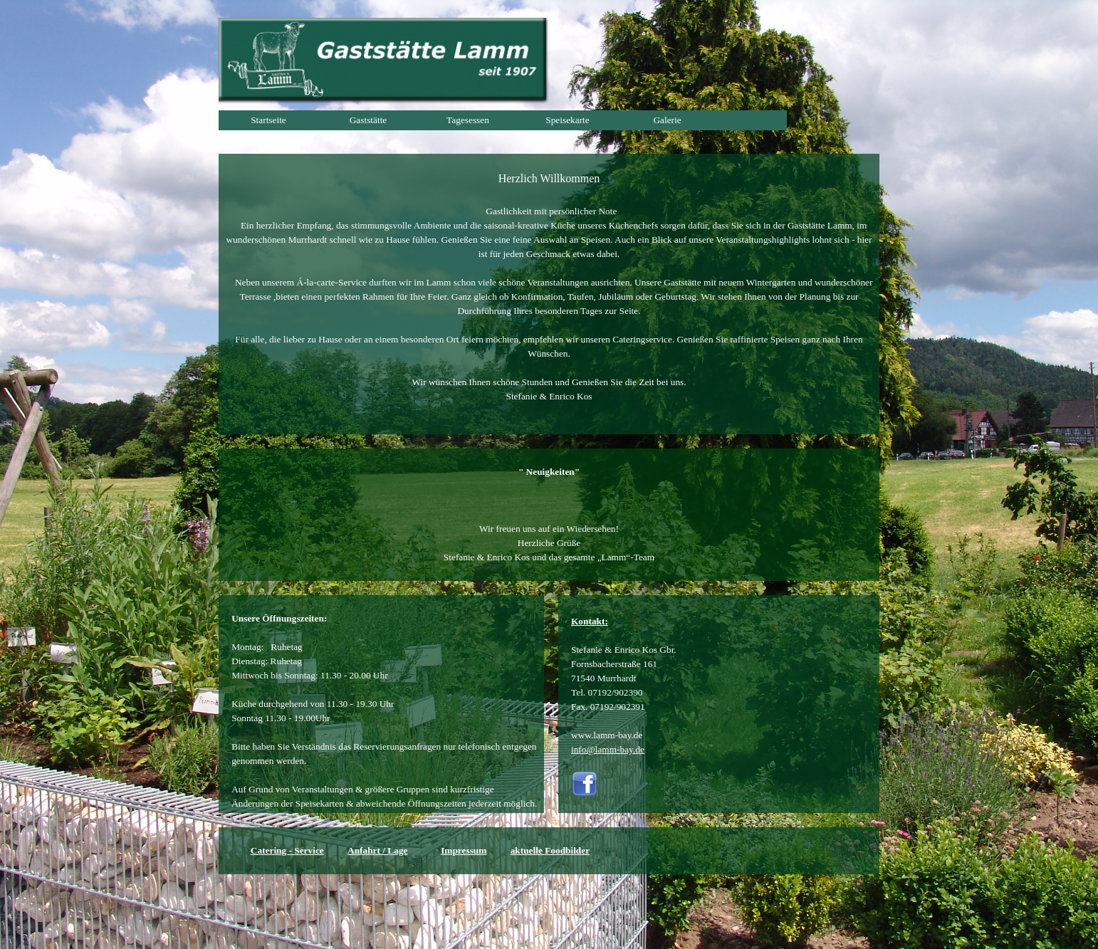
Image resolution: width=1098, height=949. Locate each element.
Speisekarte (567, 120)
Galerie (667, 120)
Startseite (268, 120)
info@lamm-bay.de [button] (607, 749)
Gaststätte (368, 120)
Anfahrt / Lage (377, 850)
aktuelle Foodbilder (550, 850)
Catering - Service (287, 850)
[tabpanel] (549, 294)
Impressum (463, 850)
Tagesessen (467, 120)
